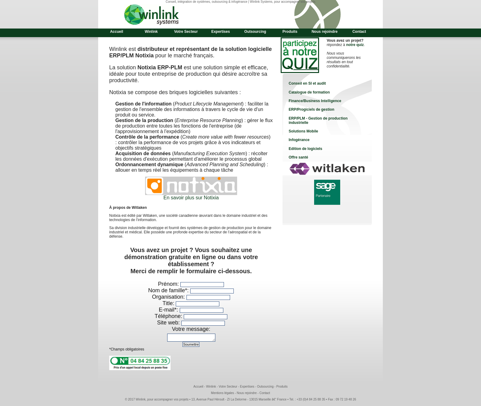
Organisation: (169, 297)
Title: (169, 303)
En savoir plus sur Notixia (191, 197)
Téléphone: (169, 316)
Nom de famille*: (169, 290)
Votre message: (191, 329)
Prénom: (169, 284)
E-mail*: (169, 310)
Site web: (169, 323)
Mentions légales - (224, 394)
